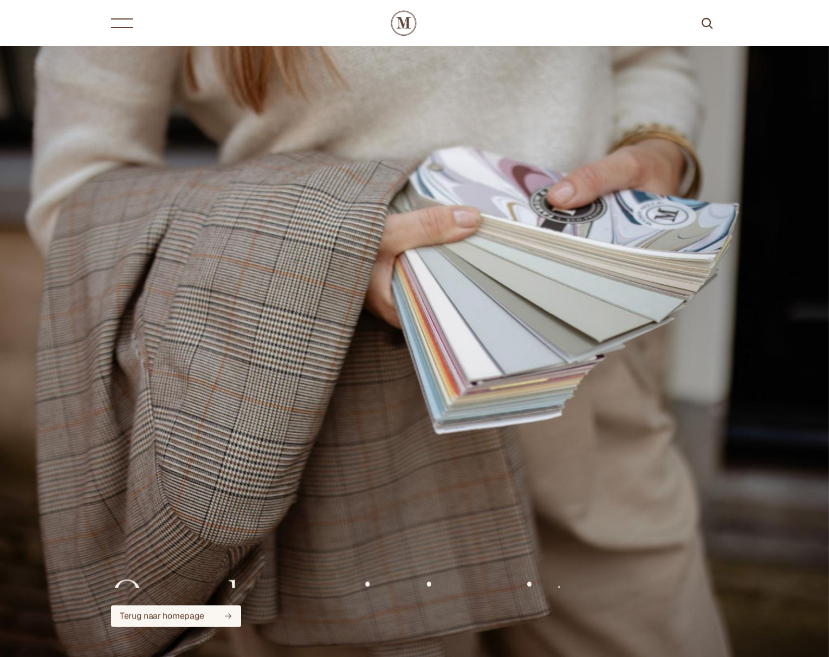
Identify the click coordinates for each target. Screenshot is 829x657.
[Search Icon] (707, 23)
